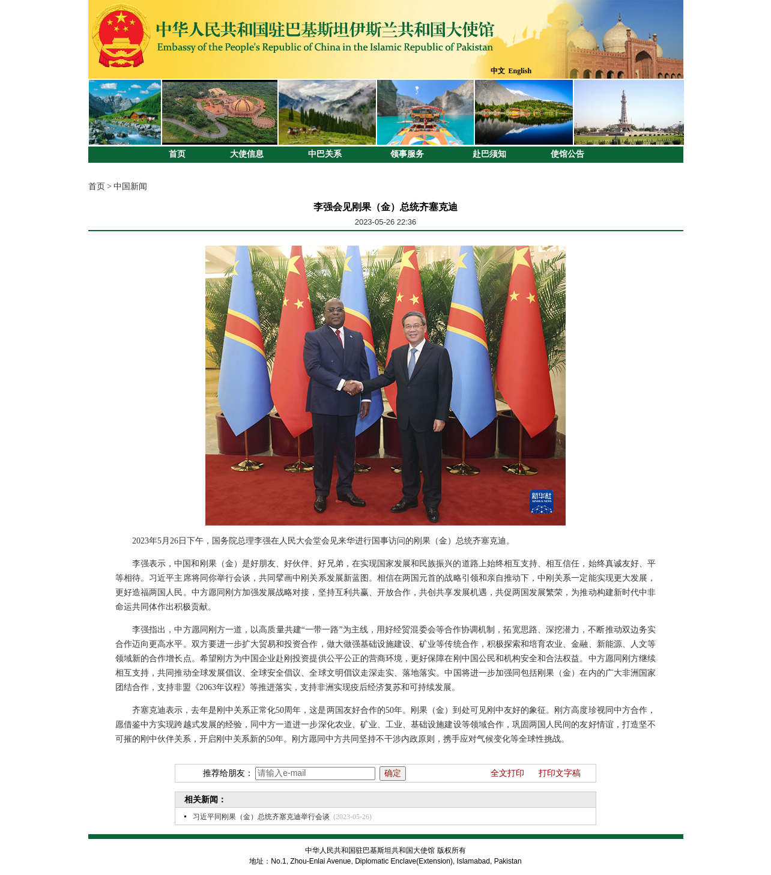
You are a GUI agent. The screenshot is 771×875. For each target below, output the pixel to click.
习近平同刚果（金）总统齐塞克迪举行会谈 (261, 817)
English (520, 71)
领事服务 (407, 154)
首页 (177, 154)
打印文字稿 (560, 773)
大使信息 (247, 154)
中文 (498, 71)
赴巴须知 (489, 154)
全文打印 (507, 773)
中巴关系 (325, 154)
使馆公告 (567, 154)
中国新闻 (130, 186)
